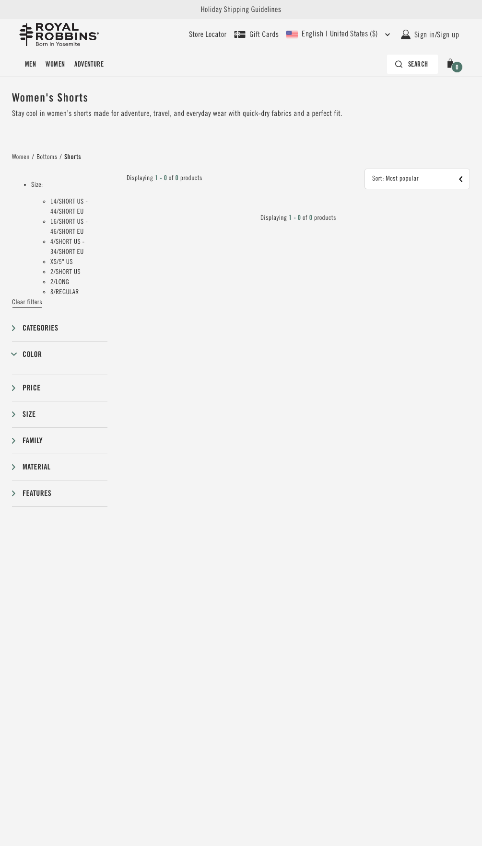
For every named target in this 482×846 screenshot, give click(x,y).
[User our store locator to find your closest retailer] (207, 34)
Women (55, 64)
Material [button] (36, 466)
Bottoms (46, 157)
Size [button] (29, 414)
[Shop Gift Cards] (256, 34)
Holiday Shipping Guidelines (241, 9)
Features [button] (37, 493)
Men (30, 64)
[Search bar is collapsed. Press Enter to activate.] (412, 64)
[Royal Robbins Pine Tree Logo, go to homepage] (59, 34)
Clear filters (27, 302)
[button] (452, 64)
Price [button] (32, 387)
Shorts (72, 157)
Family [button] (33, 440)
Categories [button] (40, 327)
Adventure (89, 64)
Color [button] (32, 354)
